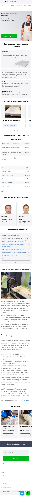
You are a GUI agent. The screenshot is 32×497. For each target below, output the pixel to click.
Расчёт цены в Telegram (8, 190)
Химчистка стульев (7, 175)
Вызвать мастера (9, 36)
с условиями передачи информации (10, 463)
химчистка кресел (24, 400)
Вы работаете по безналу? (9, 262)
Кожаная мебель (23, 8)
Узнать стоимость (9, 125)
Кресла (8, 8)
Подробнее (7, 435)
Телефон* (5, 451)
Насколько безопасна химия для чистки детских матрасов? (13, 245)
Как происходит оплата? (8, 259)
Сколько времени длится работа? (11, 235)
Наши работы (10, 5)
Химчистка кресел (7, 171)
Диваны (3, 8)
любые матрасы (11, 347)
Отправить (16, 458)
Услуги (3, 472)
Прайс (3, 5)
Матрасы (15, 8)
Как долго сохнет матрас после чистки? (13, 249)
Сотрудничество (6, 487)
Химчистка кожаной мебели (10, 179)
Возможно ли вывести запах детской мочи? (14, 252)
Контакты (19, 5)
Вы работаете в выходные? (9, 255)
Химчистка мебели (10, 1)
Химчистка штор (6, 186)
